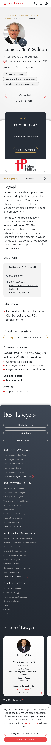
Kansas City (8, 18)
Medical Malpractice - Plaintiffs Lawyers (20, 542)
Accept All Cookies (25, 739)
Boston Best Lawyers (12, 518)
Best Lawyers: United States (15, 455)
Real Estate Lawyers (12, 572)
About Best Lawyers (12, 588)
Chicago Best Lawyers (13, 497)
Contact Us (8, 614)
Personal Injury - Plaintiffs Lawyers (18, 538)
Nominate (25, 432)
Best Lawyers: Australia (13, 464)
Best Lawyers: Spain (12, 468)
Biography (12, 178)
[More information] (31, 689)
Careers (6, 609)
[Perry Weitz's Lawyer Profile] (23, 649)
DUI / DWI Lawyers (11, 559)
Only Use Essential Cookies (25, 733)
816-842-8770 (16, 276)
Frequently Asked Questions (15, 597)
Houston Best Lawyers (13, 505)
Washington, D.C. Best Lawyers (16, 501)
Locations (29, 178)
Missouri (34, 15)
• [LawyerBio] (23, 693)
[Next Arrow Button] (45, 179)
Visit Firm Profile (25, 149)
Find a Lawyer (9, 15)
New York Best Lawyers (13, 488)
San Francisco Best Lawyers (15, 514)
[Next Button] (42, 666)
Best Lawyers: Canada (13, 459)
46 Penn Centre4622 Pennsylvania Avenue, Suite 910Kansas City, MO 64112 (23, 287)
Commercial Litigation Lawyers (16, 568)
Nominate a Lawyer (12, 601)
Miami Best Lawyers (12, 522)
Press (5, 605)
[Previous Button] (5, 666)
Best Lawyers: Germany (13, 472)
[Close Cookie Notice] (48, 707)
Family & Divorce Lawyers (14, 551)
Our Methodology (11, 592)
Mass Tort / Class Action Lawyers (17, 547)
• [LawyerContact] (28, 693)
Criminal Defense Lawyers (14, 555)
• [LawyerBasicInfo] (19, 693)
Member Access (25, 440)
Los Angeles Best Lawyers (14, 492)
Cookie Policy (31, 723)
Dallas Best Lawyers (12, 509)
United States (23, 15)
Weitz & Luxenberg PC (24, 662)
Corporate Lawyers (11, 564)
